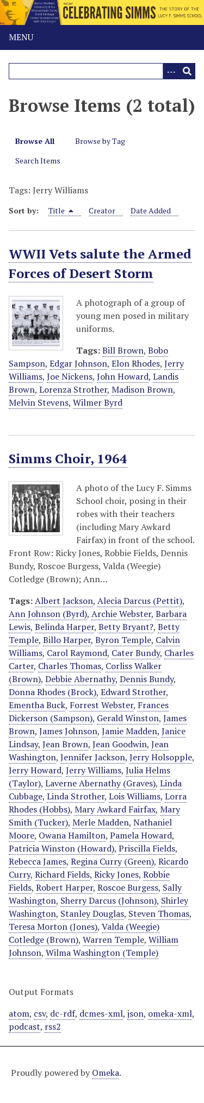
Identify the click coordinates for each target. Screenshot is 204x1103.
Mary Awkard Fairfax (115, 809)
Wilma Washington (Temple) (102, 953)
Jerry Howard (35, 770)
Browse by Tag (100, 141)
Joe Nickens (69, 376)
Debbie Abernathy (80, 679)
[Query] (102, 71)
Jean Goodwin (119, 744)
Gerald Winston (128, 718)
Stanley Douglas (92, 913)
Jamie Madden (129, 731)
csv (40, 1013)
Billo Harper (67, 640)
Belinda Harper (64, 627)
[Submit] (187, 71)
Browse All (34, 141)
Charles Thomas (69, 666)
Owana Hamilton (72, 835)
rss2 (53, 1026)
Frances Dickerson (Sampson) (89, 711)
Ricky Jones (116, 874)
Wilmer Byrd (97, 402)
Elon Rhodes (136, 363)
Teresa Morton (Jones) (53, 926)
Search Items (37, 160)
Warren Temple (113, 940)
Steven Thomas (158, 913)
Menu (21, 37)
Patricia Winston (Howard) (61, 848)
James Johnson (68, 731)
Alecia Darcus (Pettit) (139, 601)
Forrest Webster (101, 705)
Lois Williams (134, 796)
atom (19, 1013)
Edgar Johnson (78, 363)
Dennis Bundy (147, 679)
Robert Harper (64, 887)
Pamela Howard (141, 835)
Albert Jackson (64, 601)
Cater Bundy (136, 653)
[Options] (171, 71)
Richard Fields (62, 874)
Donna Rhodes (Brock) (52, 692)
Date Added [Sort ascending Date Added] (151, 210)
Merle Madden (100, 822)
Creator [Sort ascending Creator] (102, 210)
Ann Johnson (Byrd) (48, 614)
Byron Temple (123, 640)
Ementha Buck (37, 705)
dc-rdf (62, 1013)
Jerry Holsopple (160, 757)
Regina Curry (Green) (112, 861)
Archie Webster (121, 614)
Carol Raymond (77, 653)
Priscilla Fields (147, 848)
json (135, 1013)
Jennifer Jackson (92, 757)
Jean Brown (65, 744)
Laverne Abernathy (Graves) (100, 783)
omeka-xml (170, 1013)
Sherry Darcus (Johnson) (108, 900)
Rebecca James (37, 861)
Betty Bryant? (125, 627)
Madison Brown (142, 389)
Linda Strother (75, 796)
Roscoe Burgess (127, 887)
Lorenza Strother (73, 389)
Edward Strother (133, 692)
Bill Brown (123, 350)
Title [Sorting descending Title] (60, 210)
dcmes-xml (101, 1013)
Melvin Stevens (39, 402)
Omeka (105, 1073)
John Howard (123, 376)
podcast (24, 1026)
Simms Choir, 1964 (68, 458)
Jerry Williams (93, 770)
